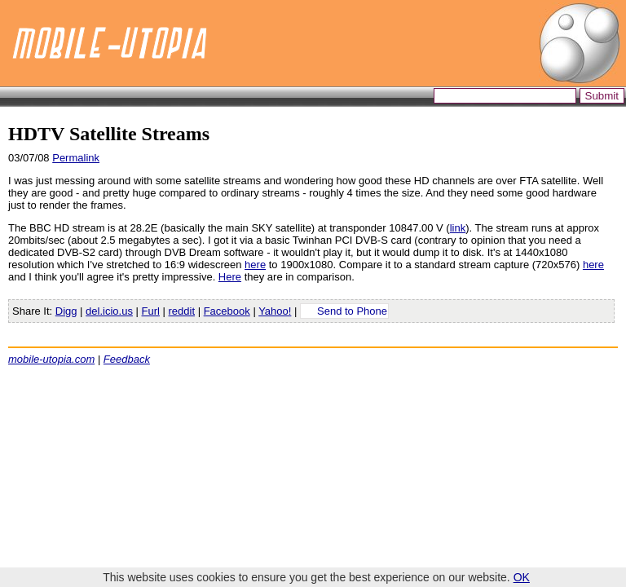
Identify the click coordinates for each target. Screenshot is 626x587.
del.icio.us (109, 311)
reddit (182, 311)
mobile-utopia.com (51, 359)
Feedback (127, 359)
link (458, 228)
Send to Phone (352, 311)
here (255, 264)
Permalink (75, 158)
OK (522, 577)
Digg (66, 311)
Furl (151, 311)
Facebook (227, 311)
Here (229, 277)
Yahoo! (274, 311)
